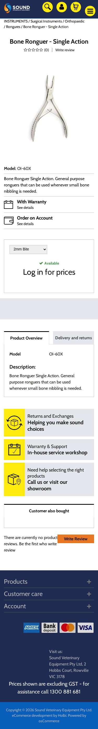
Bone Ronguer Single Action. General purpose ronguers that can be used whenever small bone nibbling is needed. (46, 185)
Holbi (62, 715)
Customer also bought (49, 510)
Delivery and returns (73, 337)
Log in (33, 272)
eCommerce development (32, 715)
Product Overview (26, 338)
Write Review (76, 538)
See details (25, 207)
